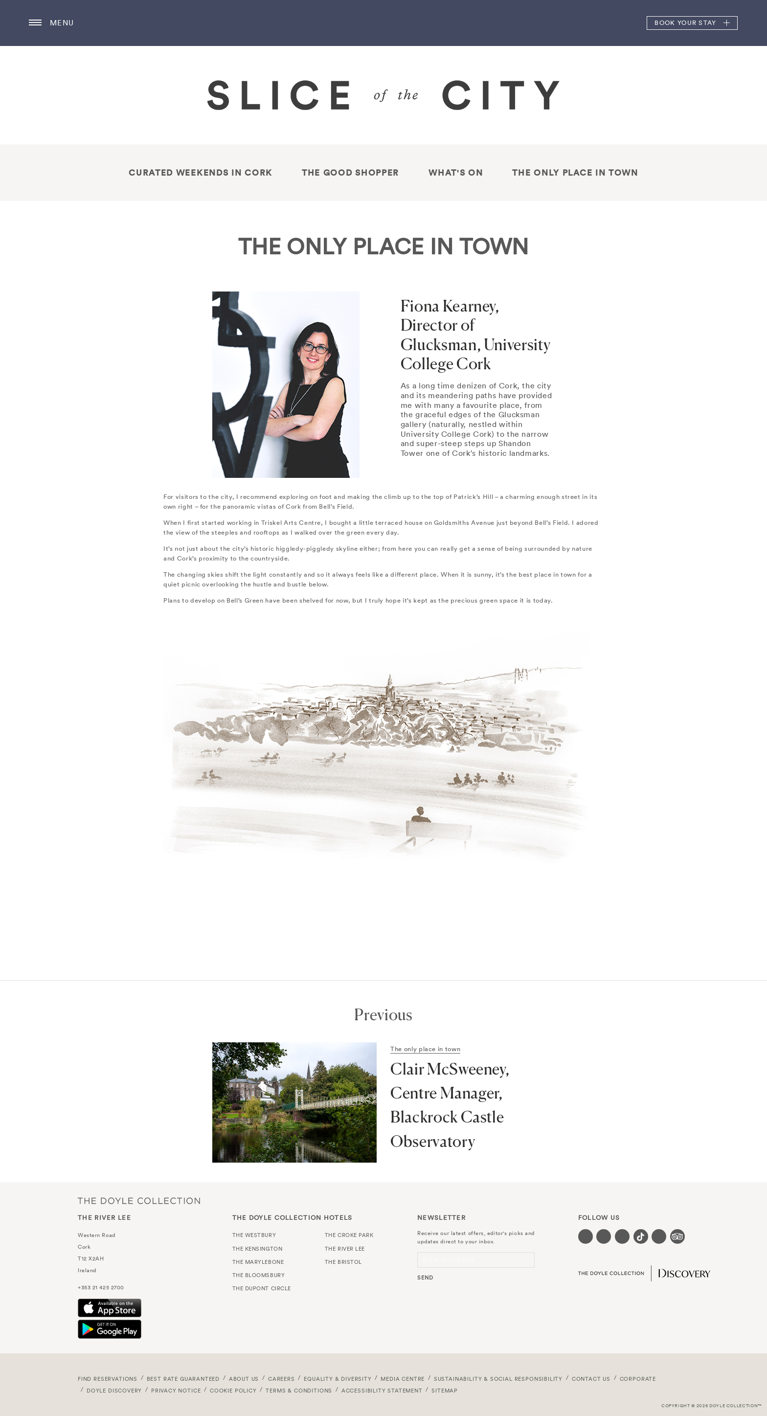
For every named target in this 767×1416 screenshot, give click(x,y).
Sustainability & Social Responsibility (498, 1379)
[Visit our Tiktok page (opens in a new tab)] (640, 1236)
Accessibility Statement (382, 1390)
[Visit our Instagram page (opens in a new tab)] (622, 1236)
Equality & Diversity (338, 1379)
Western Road (96, 1235)
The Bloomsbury (258, 1275)
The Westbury (254, 1235)
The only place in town (575, 172)
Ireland (87, 1270)
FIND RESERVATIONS (107, 1379)
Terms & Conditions (299, 1390)
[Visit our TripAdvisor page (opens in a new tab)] (677, 1236)
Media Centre (403, 1379)
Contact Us (591, 1379)
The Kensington (257, 1249)
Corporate (638, 1379)
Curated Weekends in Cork (200, 172)
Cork (84, 1247)
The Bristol (343, 1262)
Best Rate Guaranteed (183, 1379)
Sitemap (444, 1390)
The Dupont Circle (261, 1288)
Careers (281, 1379)
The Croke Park (349, 1235)
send (425, 1277)
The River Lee (383, 23)
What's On (456, 172)
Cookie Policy (233, 1390)
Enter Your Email (448, 1260)
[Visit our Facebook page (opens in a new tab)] (585, 1236)
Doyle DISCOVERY (114, 1390)
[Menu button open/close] (35, 23)
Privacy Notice (176, 1390)
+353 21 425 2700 (101, 1287)
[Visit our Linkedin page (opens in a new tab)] (659, 1236)
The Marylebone (258, 1262)
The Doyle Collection (139, 1200)
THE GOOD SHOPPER (350, 172)
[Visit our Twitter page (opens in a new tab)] (603, 1236)
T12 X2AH (91, 1258)
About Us (244, 1379)
